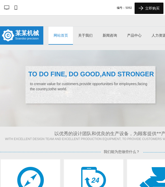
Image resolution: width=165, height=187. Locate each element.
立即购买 (149, 8)
